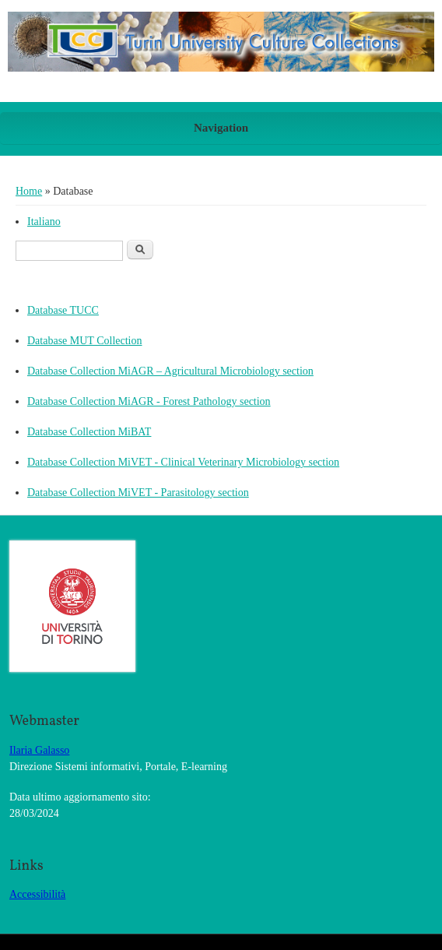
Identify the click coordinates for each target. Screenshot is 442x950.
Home (29, 191)
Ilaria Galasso (39, 750)
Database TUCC (63, 310)
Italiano (44, 221)
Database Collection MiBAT (89, 432)
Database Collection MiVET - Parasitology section (138, 492)
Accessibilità (37, 894)
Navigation (221, 127)
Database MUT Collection (84, 341)
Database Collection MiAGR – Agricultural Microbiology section (170, 371)
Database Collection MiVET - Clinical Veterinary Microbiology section (183, 462)
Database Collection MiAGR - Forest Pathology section (149, 401)
